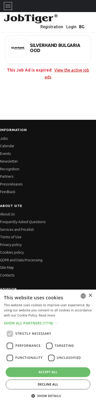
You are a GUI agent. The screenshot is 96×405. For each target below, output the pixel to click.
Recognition (9, 169)
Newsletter (9, 161)
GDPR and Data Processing (21, 260)
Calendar (7, 146)
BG (81, 26)
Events (5, 154)
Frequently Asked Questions (23, 222)
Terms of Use (11, 237)
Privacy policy (11, 245)
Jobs (4, 138)
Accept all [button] (48, 372)
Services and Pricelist (17, 230)
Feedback (7, 192)
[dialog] (48, 347)
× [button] (90, 296)
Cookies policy (12, 252)
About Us (7, 214)
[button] (48, 323)
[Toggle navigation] (8, 6)
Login (71, 26)
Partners (7, 176)
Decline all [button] (48, 384)
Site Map (7, 267)
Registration (51, 26)
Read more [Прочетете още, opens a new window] (47, 315)
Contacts (7, 275)
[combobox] (83, 296)
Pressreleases (11, 184)
